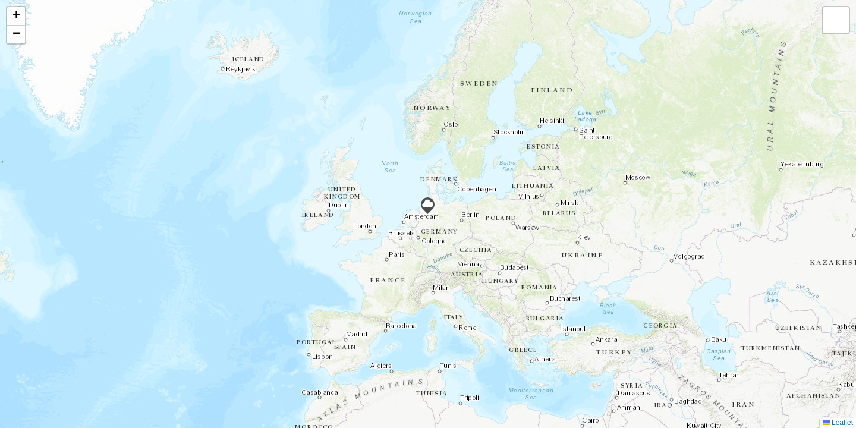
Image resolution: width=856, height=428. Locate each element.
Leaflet (838, 422)
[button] (428, 205)
